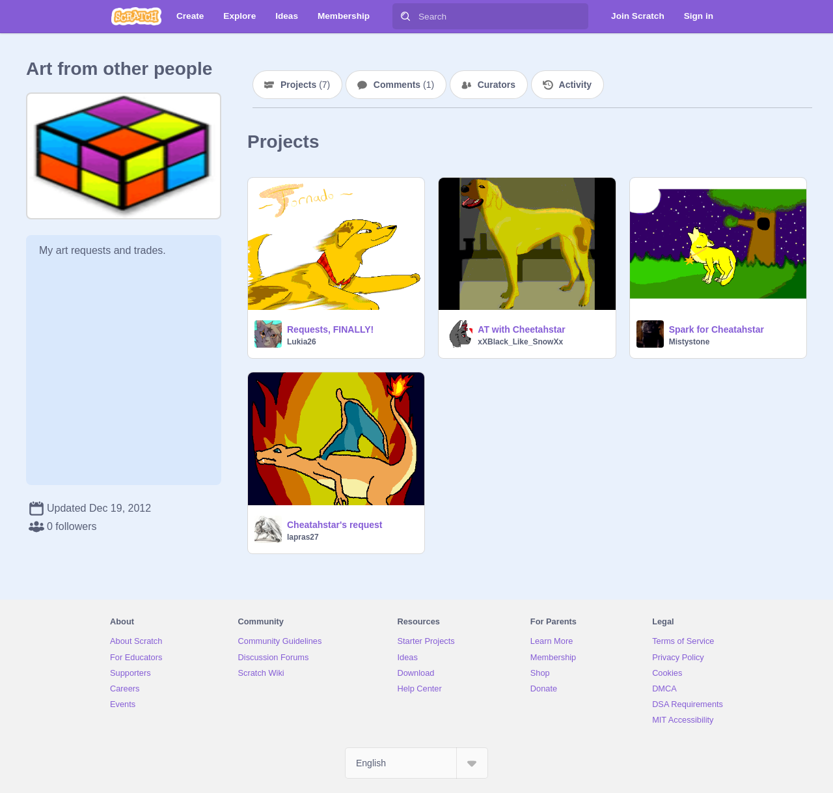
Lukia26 (301, 341)
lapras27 (303, 537)
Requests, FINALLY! (330, 329)
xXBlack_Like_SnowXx (520, 341)
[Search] (405, 16)
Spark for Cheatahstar (716, 329)
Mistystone (689, 341)
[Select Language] (416, 763)
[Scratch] (136, 16)
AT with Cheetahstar (521, 329)
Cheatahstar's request (335, 525)
